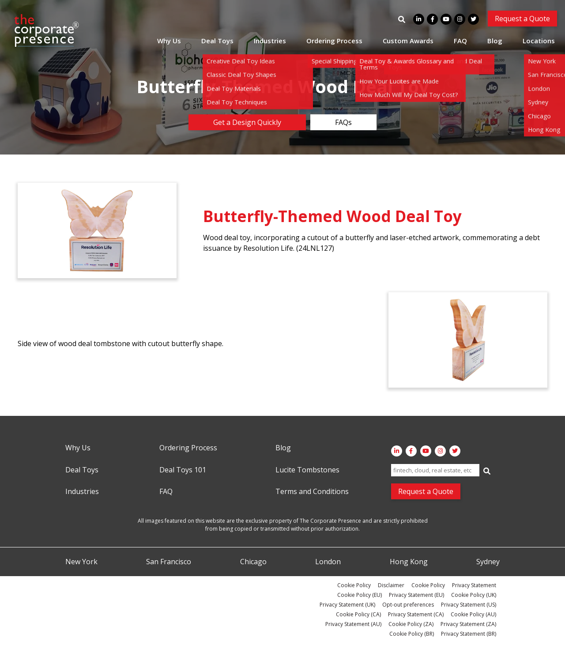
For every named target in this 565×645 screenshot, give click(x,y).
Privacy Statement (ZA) (468, 624)
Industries (270, 40)
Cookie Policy (354, 585)
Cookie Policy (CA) (358, 614)
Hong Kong (409, 562)
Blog (494, 40)
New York (81, 562)
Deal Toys (217, 40)
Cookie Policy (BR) (411, 633)
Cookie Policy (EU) (359, 595)
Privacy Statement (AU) (353, 624)
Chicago (253, 562)
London (328, 562)
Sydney (488, 562)
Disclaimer (391, 585)
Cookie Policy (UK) (473, 595)
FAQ (460, 40)
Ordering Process (334, 40)
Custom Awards (408, 40)
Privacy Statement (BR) (468, 633)
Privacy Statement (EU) (416, 595)
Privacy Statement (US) (468, 604)
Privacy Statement (474, 585)
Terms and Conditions (312, 492)
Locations (539, 40)
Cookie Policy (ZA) (410, 624)
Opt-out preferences (408, 604)
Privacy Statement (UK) (347, 604)
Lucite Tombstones (307, 470)
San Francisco (168, 562)
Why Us (169, 40)
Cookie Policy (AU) (473, 614)
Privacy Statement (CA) (416, 614)
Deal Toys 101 (182, 470)
